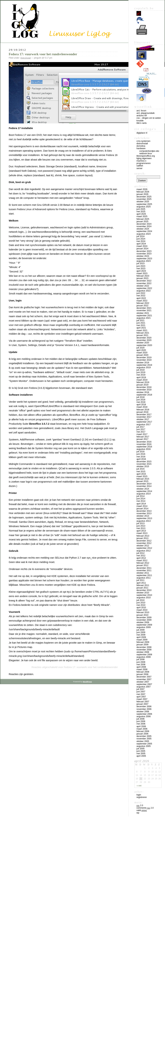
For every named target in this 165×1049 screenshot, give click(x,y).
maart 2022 (141, 300)
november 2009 (144, 620)
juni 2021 (140, 323)
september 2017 (144, 422)
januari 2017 (142, 439)
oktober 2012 (142, 545)
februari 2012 (142, 563)
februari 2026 (142, 192)
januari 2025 (142, 221)
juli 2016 (140, 451)
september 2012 (144, 548)
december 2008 (144, 647)
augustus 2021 (143, 318)
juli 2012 (140, 553)
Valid (141, 810)
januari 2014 (142, 508)
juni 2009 (140, 632)
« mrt (139, 785)
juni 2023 (140, 266)
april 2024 (141, 243)
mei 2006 (140, 724)
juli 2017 (140, 427)
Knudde (139, 120)
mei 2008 (140, 664)
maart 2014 (141, 506)
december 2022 (144, 281)
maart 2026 (141, 189)
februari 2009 (142, 642)
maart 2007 (141, 699)
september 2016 (144, 446)
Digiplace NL (141, 133)
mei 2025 (140, 211)
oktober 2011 (142, 573)
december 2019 (144, 357)
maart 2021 (141, 330)
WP (137, 813)
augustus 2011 (143, 578)
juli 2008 (140, 659)
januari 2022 (142, 305)
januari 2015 (142, 481)
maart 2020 (141, 352)
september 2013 (144, 518)
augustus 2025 (143, 206)
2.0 (139, 805)
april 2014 (141, 503)
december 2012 (144, 541)
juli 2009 (140, 630)
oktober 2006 (142, 711)
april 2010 (141, 607)
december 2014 (144, 484)
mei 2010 (140, 605)
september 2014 (144, 491)
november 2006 (144, 709)
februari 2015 (142, 479)
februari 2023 (142, 276)
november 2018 (144, 389)
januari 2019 (142, 385)
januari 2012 (142, 565)
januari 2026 (142, 194)
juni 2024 (140, 239)
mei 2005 (140, 753)
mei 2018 (140, 402)
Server (139, 168)
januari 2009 (142, 644)
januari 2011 (142, 588)
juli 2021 (140, 320)
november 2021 (144, 310)
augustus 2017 (143, 424)
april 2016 (141, 459)
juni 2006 (140, 721)
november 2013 (144, 513)
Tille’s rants (141, 123)
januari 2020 (142, 355)
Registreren (141, 797)
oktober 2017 (142, 419)
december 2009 (144, 617)
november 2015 (144, 464)
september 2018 (144, 395)
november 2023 (144, 253)
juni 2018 (140, 399)
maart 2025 (141, 216)
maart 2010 (141, 610)
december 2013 (144, 511)
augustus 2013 (143, 521)
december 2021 (144, 308)
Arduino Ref (141, 115)
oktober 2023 (142, 256)
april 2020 (141, 350)
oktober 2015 (142, 466)
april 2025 (141, 214)
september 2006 (144, 714)
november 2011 (144, 570)
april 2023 (141, 271)
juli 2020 (140, 348)
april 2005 (141, 756)
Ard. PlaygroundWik (145, 113)
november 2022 (144, 283)
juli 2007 (140, 689)
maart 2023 (141, 273)
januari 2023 (142, 278)
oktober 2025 (142, 201)
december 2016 (144, 442)
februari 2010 (142, 612)
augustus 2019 (143, 367)
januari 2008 (142, 674)
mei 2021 (140, 325)
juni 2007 (140, 691)
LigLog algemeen (144, 158)
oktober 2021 (142, 313)
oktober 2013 (142, 516)
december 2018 (144, 387)
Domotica (140, 146)
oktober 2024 (142, 229)
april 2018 (141, 404)
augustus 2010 (143, 597)
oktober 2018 (142, 392)
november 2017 (144, 417)
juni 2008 (140, 662)
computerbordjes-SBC (149, 151)
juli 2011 (140, 580)
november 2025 (144, 199)
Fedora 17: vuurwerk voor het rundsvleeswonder (43, 54)
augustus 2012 (143, 551)
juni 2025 (140, 209)
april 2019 (141, 377)
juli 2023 (140, 263)
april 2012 (141, 558)
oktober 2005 (142, 741)
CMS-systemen (143, 141)
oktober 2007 (142, 682)
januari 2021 (142, 335)
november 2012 (144, 543)
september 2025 (144, 204)
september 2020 (144, 345)
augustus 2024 (143, 234)
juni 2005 (140, 751)
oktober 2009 (142, 622)
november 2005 (144, 738)
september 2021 (144, 315)
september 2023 (144, 258)
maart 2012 (141, 560)
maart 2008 (141, 669)
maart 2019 (141, 380)
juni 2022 (140, 293)
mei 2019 (140, 375)
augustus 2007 (143, 687)
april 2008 (141, 667)
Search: (140, 173)
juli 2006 (140, 719)
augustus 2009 (143, 627)
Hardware (140, 148)
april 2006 (141, 726)
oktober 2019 (142, 362)
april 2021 (141, 328)
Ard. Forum (141, 110)
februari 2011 (142, 585)
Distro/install (25, 58)
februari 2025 (142, 219)
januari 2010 (142, 615)
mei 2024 (140, 241)
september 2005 (144, 744)
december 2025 (144, 196)
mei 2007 (140, 694)
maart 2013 (141, 533)
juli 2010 (140, 600)
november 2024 (144, 226)
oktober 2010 (142, 592)
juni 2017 (140, 429)
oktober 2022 (142, 286)
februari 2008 (142, 672)
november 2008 (144, 649)
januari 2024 (142, 248)
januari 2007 (142, 704)
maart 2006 (141, 729)
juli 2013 (140, 523)
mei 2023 (140, 268)
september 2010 (144, 595)
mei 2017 (140, 432)
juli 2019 (140, 370)
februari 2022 (142, 303)
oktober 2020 (142, 342)
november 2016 (144, 444)
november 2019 (144, 360)
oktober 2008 (142, 652)
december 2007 (144, 677)
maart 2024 (141, 246)
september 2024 (144, 231)
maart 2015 (141, 476)
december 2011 (144, 568)
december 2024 (144, 224)
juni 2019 (140, 372)
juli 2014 (140, 496)
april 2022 (141, 298)
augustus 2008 (143, 657)
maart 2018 (141, 407)
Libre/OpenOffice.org (145, 156)
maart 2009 (141, 639)
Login (138, 795)
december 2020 (144, 338)
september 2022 (144, 288)
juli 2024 (140, 236)
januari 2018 (142, 412)
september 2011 (144, 575)
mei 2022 (140, 295)
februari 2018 (142, 409)
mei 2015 (140, 471)
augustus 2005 (143, 746)
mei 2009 (140, 635)
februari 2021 (142, 333)
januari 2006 (142, 734)
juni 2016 (140, 454)
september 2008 (144, 654)
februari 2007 (142, 701)
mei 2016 (140, 456)
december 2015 (144, 461)
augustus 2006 (143, 716)
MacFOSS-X (141, 161)
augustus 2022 (143, 291)
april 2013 (141, 531)
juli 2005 (140, 748)
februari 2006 (142, 731)
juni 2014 (140, 498)
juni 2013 (140, 526)
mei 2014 (140, 501)
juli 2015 (140, 469)
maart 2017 (141, 434)
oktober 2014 (142, 489)
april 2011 (141, 583)
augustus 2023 (143, 261)
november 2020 (144, 340)
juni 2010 (140, 602)
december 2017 (144, 414)
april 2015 (141, 474)
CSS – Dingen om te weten (148, 118)
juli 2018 (140, 397)
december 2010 (144, 590)
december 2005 (144, 736)
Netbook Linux (145, 153)
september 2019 (144, 365)
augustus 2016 (143, 449)
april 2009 (141, 637)
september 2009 (144, 625)
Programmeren (143, 163)
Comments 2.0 (145, 808)
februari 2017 (142, 437)
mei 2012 (140, 555)
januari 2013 (142, 538)
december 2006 (144, 706)
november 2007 (144, 679)
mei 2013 (140, 528)
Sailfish (139, 166)
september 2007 (144, 684)
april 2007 (141, 696)
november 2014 (144, 486)
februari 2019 (142, 382)
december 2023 (144, 251)
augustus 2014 (143, 494)
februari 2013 (142, 536)
